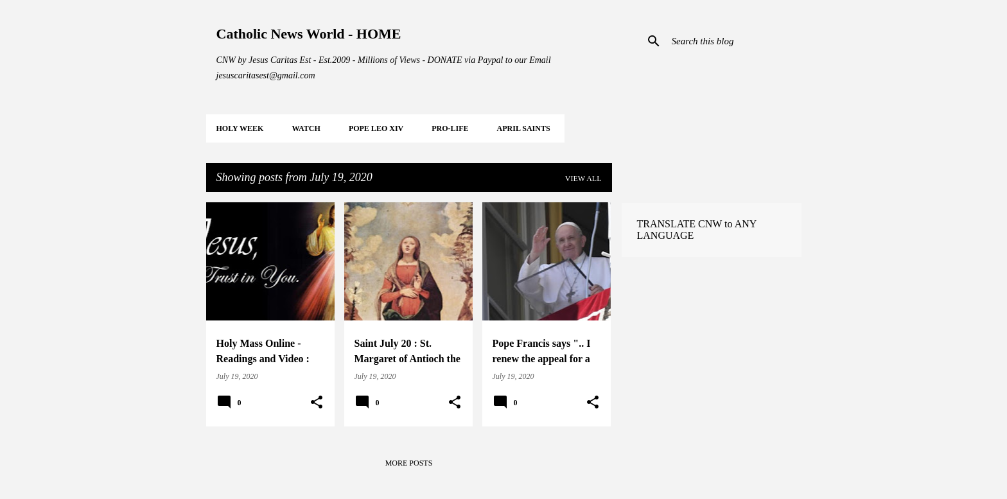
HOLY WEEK (240, 128)
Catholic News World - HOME (308, 34)
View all (583, 178)
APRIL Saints (523, 128)
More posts (409, 463)
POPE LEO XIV (376, 128)
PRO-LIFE (450, 128)
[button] (316, 402)
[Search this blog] (734, 41)
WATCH (306, 128)
